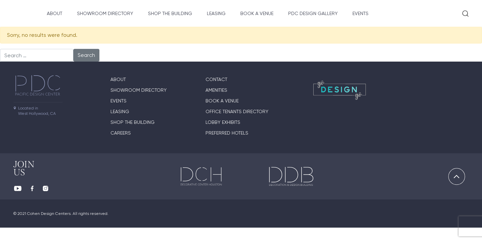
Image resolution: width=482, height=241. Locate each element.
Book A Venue (256, 13)
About (54, 13)
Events (360, 13)
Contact (216, 79)
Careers (120, 133)
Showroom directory (105, 13)
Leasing (216, 13)
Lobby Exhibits (223, 122)
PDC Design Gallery (313, 13)
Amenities (216, 90)
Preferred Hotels (227, 133)
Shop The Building (170, 13)
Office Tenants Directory (237, 111)
